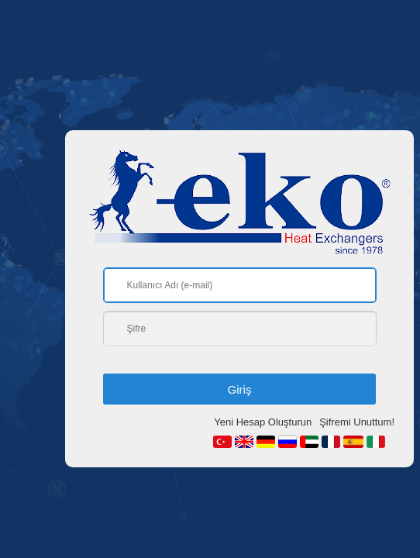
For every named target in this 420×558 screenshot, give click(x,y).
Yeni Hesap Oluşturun (263, 422)
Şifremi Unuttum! (356, 422)
